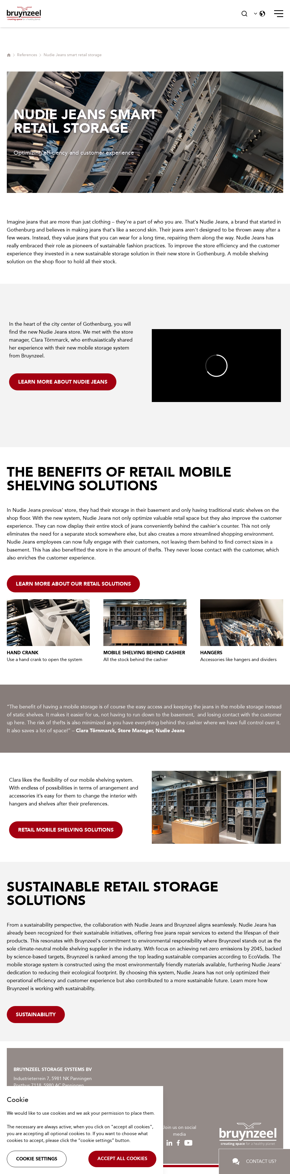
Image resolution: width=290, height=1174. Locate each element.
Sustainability (36, 1014)
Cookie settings (36, 1159)
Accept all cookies (122, 1158)
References (27, 54)
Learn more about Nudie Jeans (62, 382)
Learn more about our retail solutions (73, 584)
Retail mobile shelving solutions (66, 830)
